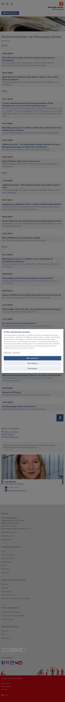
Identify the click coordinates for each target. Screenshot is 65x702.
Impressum (16, 352)
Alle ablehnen (32, 363)
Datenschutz (8, 352)
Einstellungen (32, 368)
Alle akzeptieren (32, 358)
